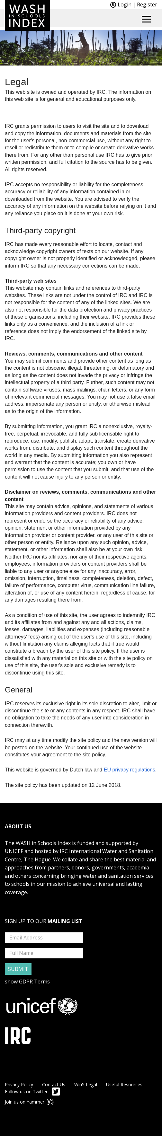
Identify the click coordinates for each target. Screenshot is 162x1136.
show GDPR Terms (27, 981)
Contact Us (53, 1084)
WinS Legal (85, 1084)
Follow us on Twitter (32, 1091)
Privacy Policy (19, 1084)
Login (124, 4)
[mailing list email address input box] (44, 937)
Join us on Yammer (29, 1102)
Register (147, 4)
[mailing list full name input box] (44, 953)
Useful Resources (124, 1084)
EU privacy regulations (129, 769)
